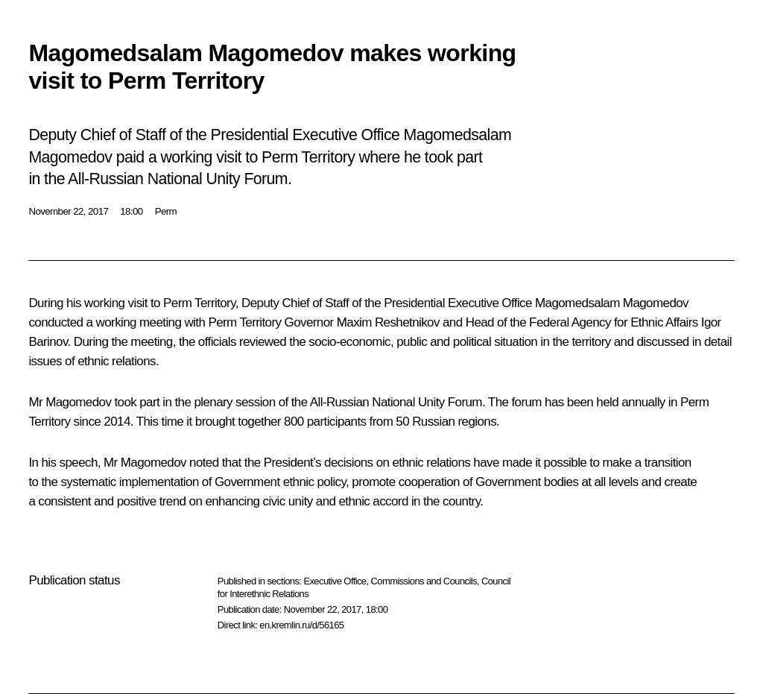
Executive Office (334, 581)
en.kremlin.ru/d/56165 (301, 625)
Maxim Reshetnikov (388, 322)
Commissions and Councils (424, 581)
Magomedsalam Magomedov (611, 303)
